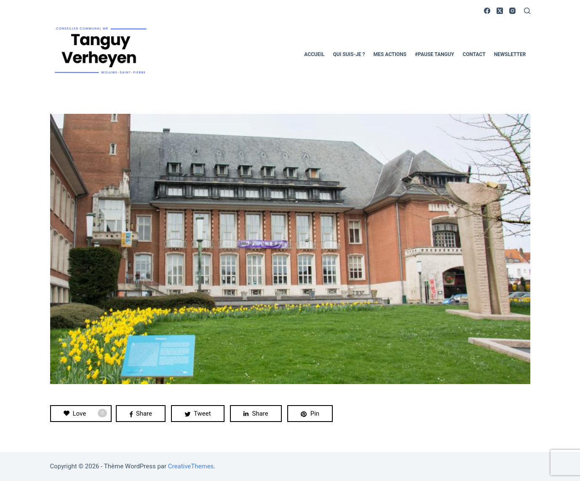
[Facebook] (487, 11)
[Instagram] (512, 11)
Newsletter (510, 54)
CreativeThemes (191, 466)
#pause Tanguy (434, 54)
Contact (473, 54)
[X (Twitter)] (500, 11)
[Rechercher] (527, 11)
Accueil (314, 54)
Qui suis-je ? (349, 54)
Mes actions (390, 54)
